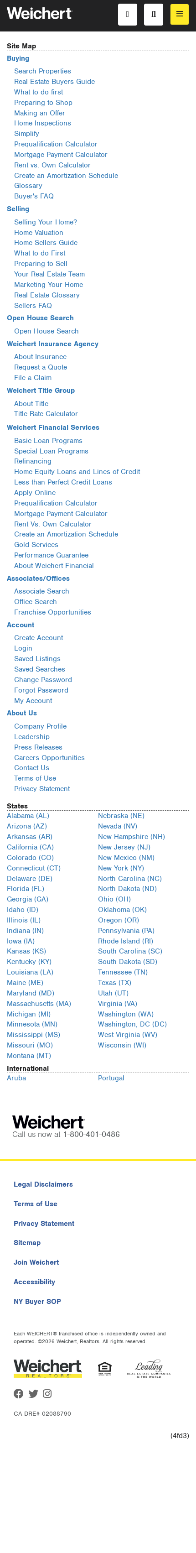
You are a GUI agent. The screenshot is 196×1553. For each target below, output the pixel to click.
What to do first (38, 92)
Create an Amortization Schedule (66, 175)
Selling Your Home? (45, 222)
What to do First (39, 253)
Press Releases (38, 747)
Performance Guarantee (51, 555)
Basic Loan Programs (48, 440)
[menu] (179, 14)
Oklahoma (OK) (122, 909)
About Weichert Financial (54, 565)
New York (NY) (121, 868)
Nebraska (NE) (121, 815)
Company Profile (40, 726)
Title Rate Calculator (46, 413)
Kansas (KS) (26, 951)
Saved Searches (39, 669)
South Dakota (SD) (127, 961)
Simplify (26, 133)
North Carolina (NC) (130, 878)
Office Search (35, 601)
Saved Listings (37, 658)
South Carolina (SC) (130, 951)
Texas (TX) (114, 982)
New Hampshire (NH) (131, 836)
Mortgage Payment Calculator (61, 154)
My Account (33, 700)
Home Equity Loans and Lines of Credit (77, 471)
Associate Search (41, 591)
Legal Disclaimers (43, 1184)
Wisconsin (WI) (122, 1045)
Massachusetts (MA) (39, 1003)
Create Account (38, 637)
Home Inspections (42, 123)
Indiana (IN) (25, 930)
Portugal (111, 1078)
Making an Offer (39, 113)
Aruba (16, 1078)
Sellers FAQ (33, 305)
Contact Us (31, 767)
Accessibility (34, 1282)
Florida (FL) (25, 888)
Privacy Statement (42, 788)
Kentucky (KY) (29, 961)
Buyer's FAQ (34, 196)
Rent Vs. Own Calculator (53, 524)
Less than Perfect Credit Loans (63, 482)
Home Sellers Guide (45, 242)
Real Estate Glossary (47, 295)
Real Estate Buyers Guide (54, 81)
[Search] (153, 15)
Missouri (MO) (30, 1045)
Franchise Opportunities (52, 612)
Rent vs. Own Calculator (52, 165)
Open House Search (40, 318)
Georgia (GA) (27, 899)
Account (20, 625)
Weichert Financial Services (53, 427)
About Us (22, 713)
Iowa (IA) (21, 941)
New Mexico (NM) (126, 857)
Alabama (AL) (28, 815)
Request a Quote (40, 367)
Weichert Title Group (41, 390)
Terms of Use (35, 778)
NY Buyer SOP (37, 1301)
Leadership (32, 736)
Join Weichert (36, 1262)
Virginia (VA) (117, 1003)
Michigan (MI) (29, 1014)
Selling (18, 209)
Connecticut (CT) (34, 868)
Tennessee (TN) (123, 972)
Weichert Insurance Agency (52, 344)
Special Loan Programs (51, 451)
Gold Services (36, 544)
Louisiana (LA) (30, 972)
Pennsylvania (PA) (126, 930)
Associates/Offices (38, 578)
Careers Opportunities (49, 757)
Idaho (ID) (22, 909)
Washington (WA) (126, 1014)
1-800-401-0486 (91, 1134)
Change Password (43, 679)
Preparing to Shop (43, 102)
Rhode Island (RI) (125, 941)
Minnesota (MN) (32, 1024)
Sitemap (27, 1242)
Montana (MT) (29, 1055)
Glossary (28, 185)
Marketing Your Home (48, 284)
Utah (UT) (113, 993)
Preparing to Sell (40, 263)
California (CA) (30, 847)
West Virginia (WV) (127, 1034)
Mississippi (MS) (33, 1034)
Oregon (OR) (118, 920)
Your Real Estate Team (49, 274)
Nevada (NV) (117, 826)
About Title (31, 403)
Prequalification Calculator (56, 144)
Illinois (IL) (24, 920)
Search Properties (42, 71)
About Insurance (40, 356)
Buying (18, 58)
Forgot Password (41, 690)
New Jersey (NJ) (124, 847)
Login (23, 648)
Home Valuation (38, 232)
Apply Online (35, 492)
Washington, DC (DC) (132, 1024)
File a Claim (33, 377)
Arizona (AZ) (27, 826)
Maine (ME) (25, 982)
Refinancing (33, 461)
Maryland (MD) (30, 993)
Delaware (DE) (29, 878)
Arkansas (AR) (29, 836)
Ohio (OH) (114, 899)
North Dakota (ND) (127, 888)
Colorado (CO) (30, 857)
